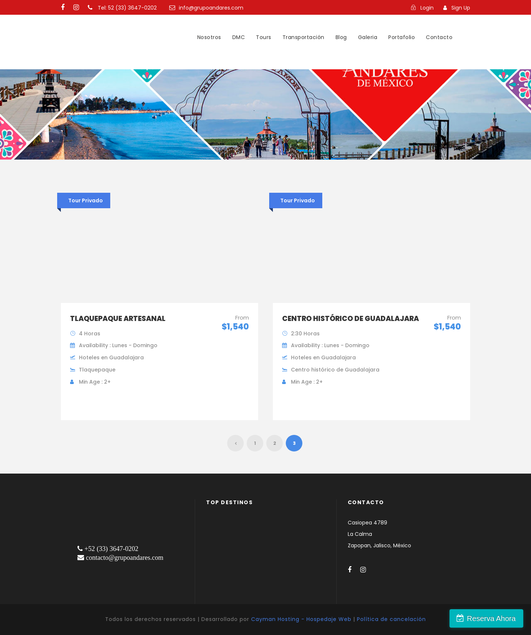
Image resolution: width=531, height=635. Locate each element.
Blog (341, 37)
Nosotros (209, 37)
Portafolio (401, 37)
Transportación (303, 37)
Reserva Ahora (491, 618)
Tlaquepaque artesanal (118, 319)
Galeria (368, 37)
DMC (238, 37)
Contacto (439, 37)
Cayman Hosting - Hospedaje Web (301, 619)
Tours (263, 37)
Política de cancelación (391, 619)
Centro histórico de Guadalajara (350, 319)
